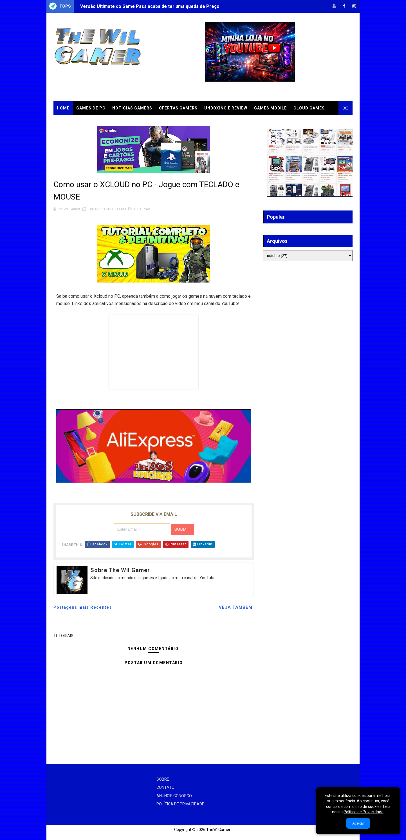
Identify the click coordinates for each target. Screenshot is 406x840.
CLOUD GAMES (309, 108)
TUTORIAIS (68, 122)
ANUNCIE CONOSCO (174, 796)
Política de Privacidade (363, 812)
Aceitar (358, 823)
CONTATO (165, 787)
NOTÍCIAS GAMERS (132, 108)
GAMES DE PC (91, 108)
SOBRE (162, 779)
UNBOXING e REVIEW (225, 108)
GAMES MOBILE (270, 108)
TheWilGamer (218, 829)
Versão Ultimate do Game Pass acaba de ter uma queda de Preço (149, 6)
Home (63, 108)
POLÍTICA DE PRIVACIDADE (180, 804)
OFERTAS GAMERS (178, 108)
